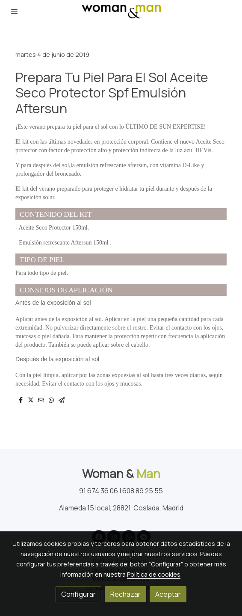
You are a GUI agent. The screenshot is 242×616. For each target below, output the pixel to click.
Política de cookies (153, 574)
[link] (121, 11)
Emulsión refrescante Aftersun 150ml (64, 242)
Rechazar (125, 594)
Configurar (78, 594)
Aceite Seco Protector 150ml (52, 227)
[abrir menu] (14, 11)
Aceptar (168, 594)
